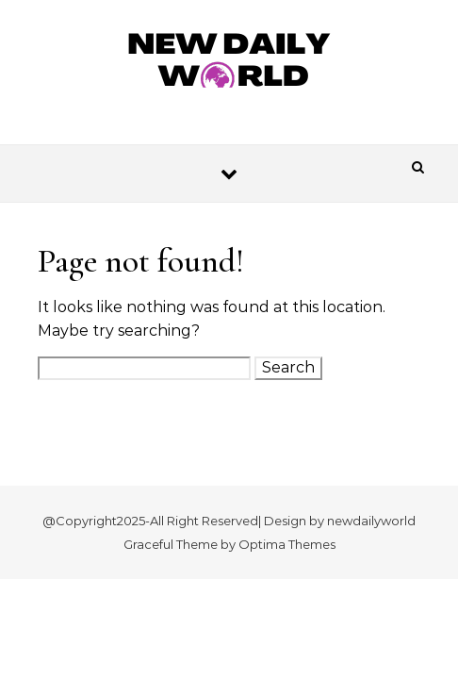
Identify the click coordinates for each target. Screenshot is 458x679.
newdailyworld (371, 520)
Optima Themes (286, 544)
